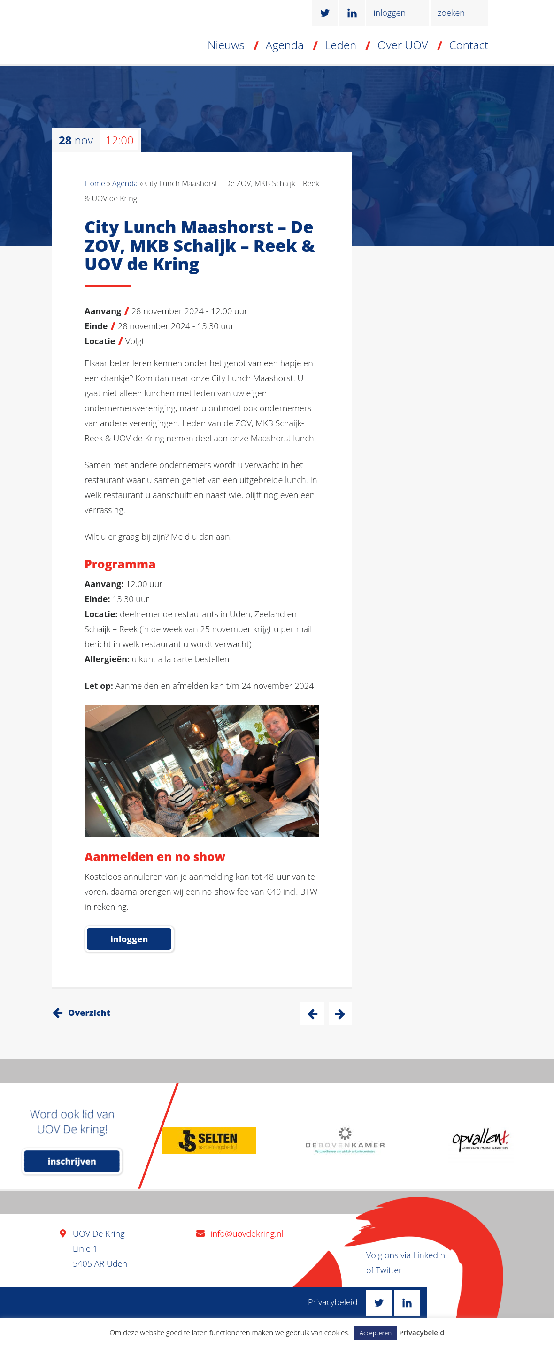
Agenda (285, 45)
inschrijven (72, 1161)
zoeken (451, 12)
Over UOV (402, 45)
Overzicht (89, 1012)
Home (95, 183)
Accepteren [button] (376, 1333)
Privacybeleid (333, 1302)
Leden (340, 45)
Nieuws (226, 45)
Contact (468, 45)
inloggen (389, 12)
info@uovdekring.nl (246, 1233)
